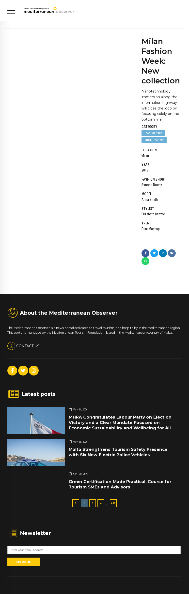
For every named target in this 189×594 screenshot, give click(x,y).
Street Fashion (154, 139)
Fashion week (153, 132)
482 (113, 503)
